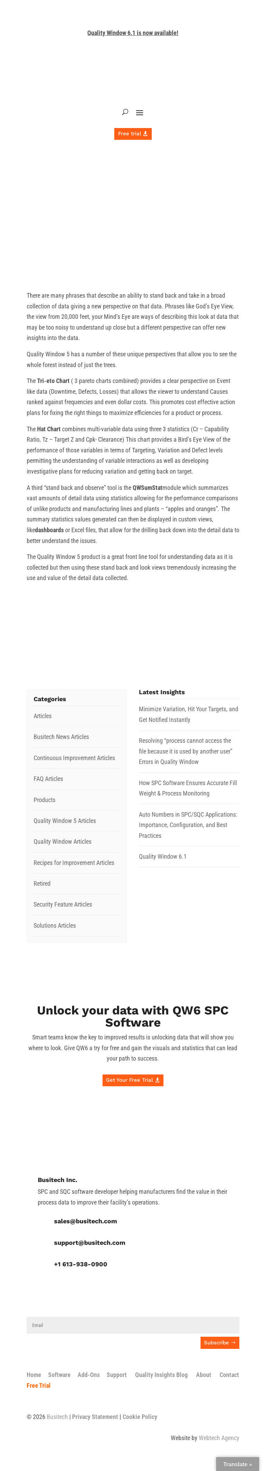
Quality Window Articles (62, 841)
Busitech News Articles (61, 736)
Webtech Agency (219, 1438)
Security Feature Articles (63, 904)
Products (44, 799)
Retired (42, 883)
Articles (43, 716)
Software (59, 1374)
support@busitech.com (89, 1242)
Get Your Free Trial (129, 1080)
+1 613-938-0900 (80, 1264)
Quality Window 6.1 (163, 856)
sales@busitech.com (85, 1221)
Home (34, 1374)
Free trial (129, 133)
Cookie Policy (140, 1416)
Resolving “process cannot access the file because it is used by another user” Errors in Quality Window (185, 751)
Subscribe (216, 1343)
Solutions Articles (55, 925)
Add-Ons (89, 1374)
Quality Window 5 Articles (65, 820)
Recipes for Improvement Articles (74, 862)
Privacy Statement (95, 1416)
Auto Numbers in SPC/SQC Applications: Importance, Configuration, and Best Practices (188, 825)
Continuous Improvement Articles (74, 758)
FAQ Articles (48, 778)
